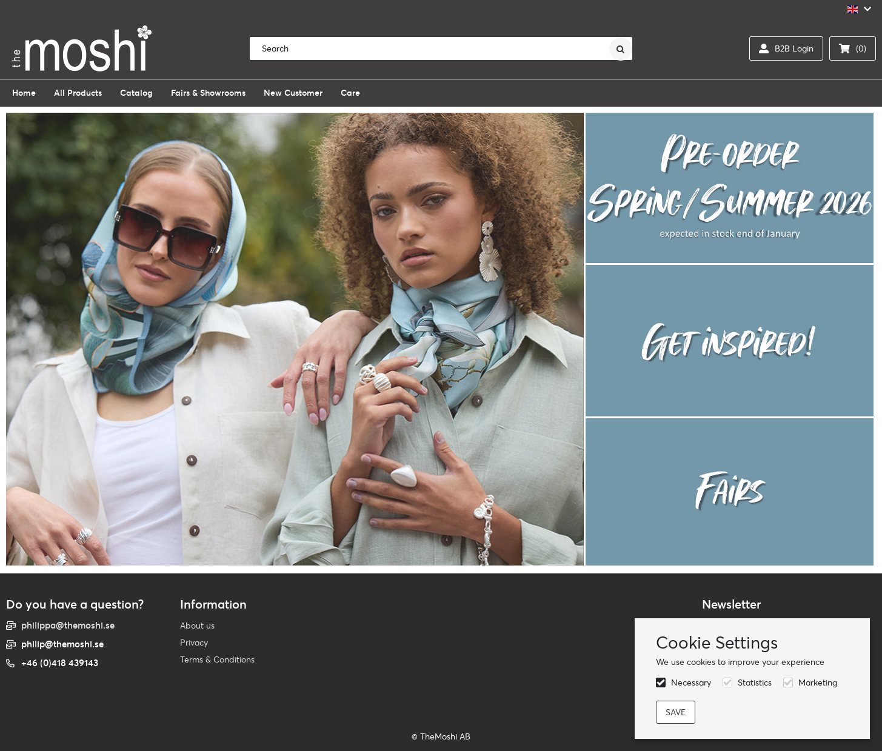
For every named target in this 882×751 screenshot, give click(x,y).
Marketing (817, 682)
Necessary (691, 682)
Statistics (755, 682)
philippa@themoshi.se (68, 625)
